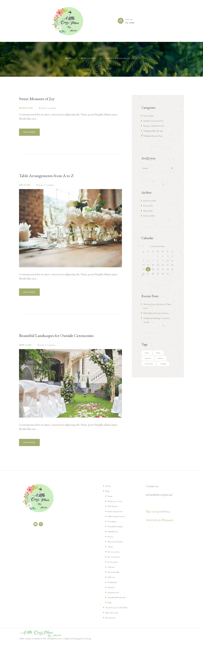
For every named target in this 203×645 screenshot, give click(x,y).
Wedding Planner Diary (154, 136)
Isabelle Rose (114, 533)
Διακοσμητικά (114, 594)
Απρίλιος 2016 (149, 216)
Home (67, 58)
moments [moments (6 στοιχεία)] (149, 359)
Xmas (110, 498)
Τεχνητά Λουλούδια (116, 543)
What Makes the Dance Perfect (158, 313)
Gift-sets (112, 569)
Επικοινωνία (110, 619)
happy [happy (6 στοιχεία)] (159, 353)
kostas (46, 108)
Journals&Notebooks (118, 599)
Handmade (113, 584)
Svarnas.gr (87, 641)
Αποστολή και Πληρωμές (159, 522)
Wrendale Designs (116, 528)
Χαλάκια (111, 589)
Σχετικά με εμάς (112, 614)
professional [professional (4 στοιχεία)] (150, 365)
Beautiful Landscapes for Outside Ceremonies (62, 337)
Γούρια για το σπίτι (115, 503)
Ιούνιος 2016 (148, 206)
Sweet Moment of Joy (39, 98)
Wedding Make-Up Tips (154, 131)
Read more (31, 133)
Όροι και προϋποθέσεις (158, 514)
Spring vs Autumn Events (155, 125)
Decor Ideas (149, 115)
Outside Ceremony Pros (154, 120)
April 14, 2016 (26, 346)
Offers (110, 548)
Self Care (112, 579)
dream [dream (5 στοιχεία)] (147, 353)
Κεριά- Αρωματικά (115, 513)
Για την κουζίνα (114, 553)
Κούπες (111, 538)
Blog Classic (89, 58)
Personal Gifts (114, 574)
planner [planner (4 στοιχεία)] (163, 359)
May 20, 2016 (25, 185)
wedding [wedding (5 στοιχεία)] (165, 365)
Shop (108, 493)
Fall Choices (113, 508)
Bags (110, 604)
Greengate (113, 523)
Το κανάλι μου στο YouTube (117, 609)
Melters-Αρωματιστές (117, 518)
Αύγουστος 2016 (150, 201)
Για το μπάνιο (113, 564)
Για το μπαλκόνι (114, 559)
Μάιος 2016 (148, 211)
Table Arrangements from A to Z (50, 176)
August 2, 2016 (27, 108)
